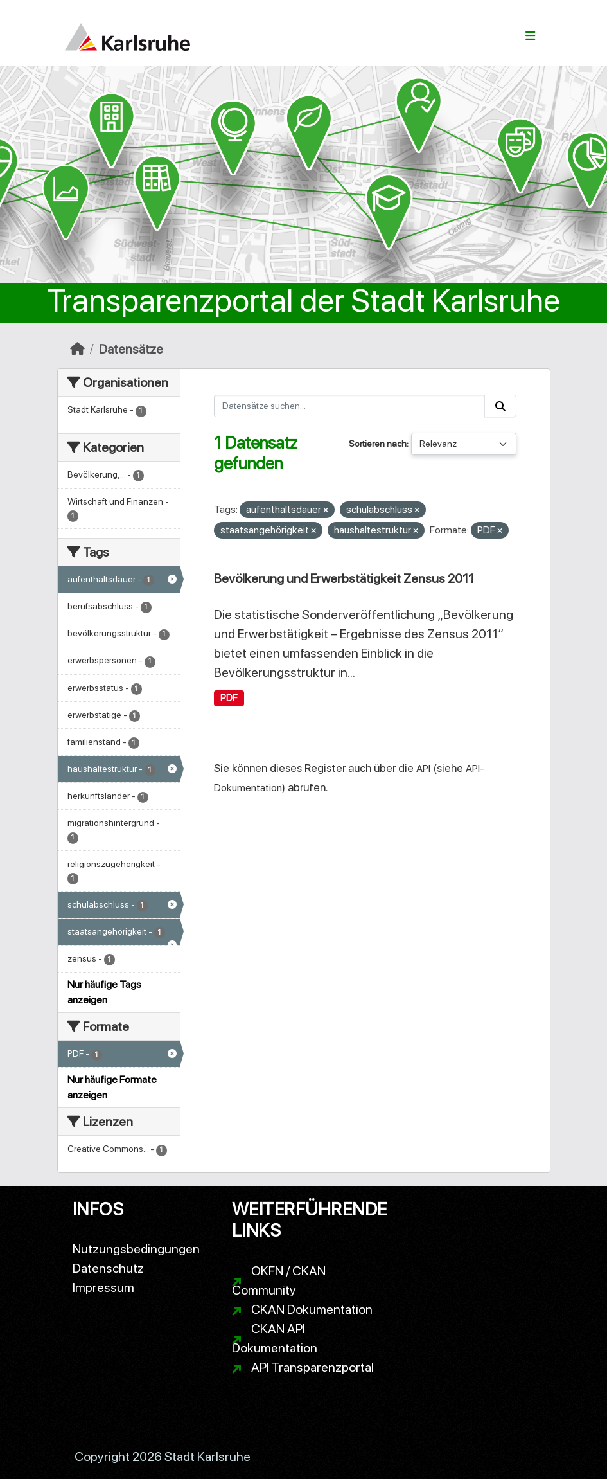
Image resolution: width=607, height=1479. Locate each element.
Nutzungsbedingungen (136, 1249)
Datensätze (131, 349)
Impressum (103, 1287)
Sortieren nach (378, 443)
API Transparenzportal (312, 1367)
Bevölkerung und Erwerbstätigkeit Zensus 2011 (344, 578)
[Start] (77, 349)
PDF (229, 698)
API (423, 768)
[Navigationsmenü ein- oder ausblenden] (530, 36)
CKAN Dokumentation (312, 1309)
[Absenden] (500, 406)
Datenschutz (108, 1268)
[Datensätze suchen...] (349, 406)
